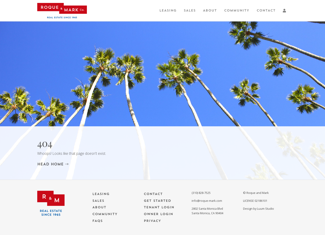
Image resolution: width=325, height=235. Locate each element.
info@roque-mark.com (207, 201)
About (210, 10)
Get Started (157, 200)
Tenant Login (159, 207)
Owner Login (158, 214)
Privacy (152, 221)
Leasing (167, 10)
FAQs (97, 221)
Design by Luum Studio (258, 209)
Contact (266, 10)
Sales (190, 10)
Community (236, 10)
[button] (285, 10)
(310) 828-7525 (201, 193)
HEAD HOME (52, 164)
